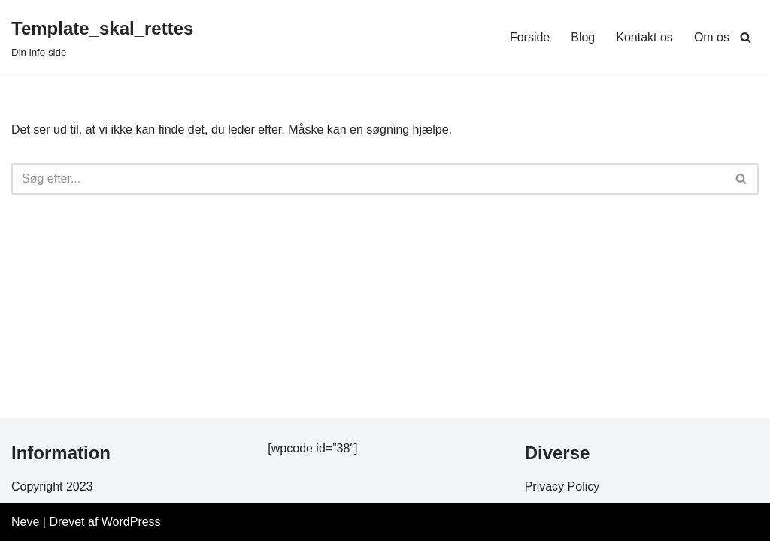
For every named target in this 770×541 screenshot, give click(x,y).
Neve (25, 521)
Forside (530, 37)
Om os (711, 37)
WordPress (131, 521)
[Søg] (745, 37)
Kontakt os (644, 37)
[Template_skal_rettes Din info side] (102, 37)
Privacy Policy (562, 486)
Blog (583, 37)
